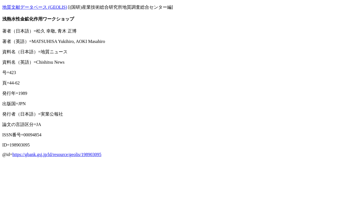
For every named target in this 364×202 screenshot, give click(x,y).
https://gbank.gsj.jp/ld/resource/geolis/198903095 (56, 154)
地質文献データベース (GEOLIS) (34, 7)
